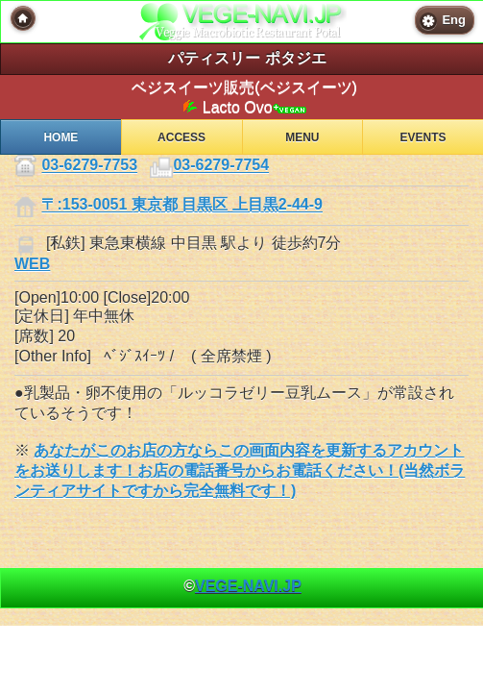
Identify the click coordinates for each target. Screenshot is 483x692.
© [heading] (242, 586)
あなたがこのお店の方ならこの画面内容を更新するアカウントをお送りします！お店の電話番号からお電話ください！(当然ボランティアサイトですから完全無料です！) (239, 470)
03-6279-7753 (89, 166)
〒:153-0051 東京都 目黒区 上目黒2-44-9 (182, 205)
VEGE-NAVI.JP (248, 586)
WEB (32, 264)
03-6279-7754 (221, 166)
